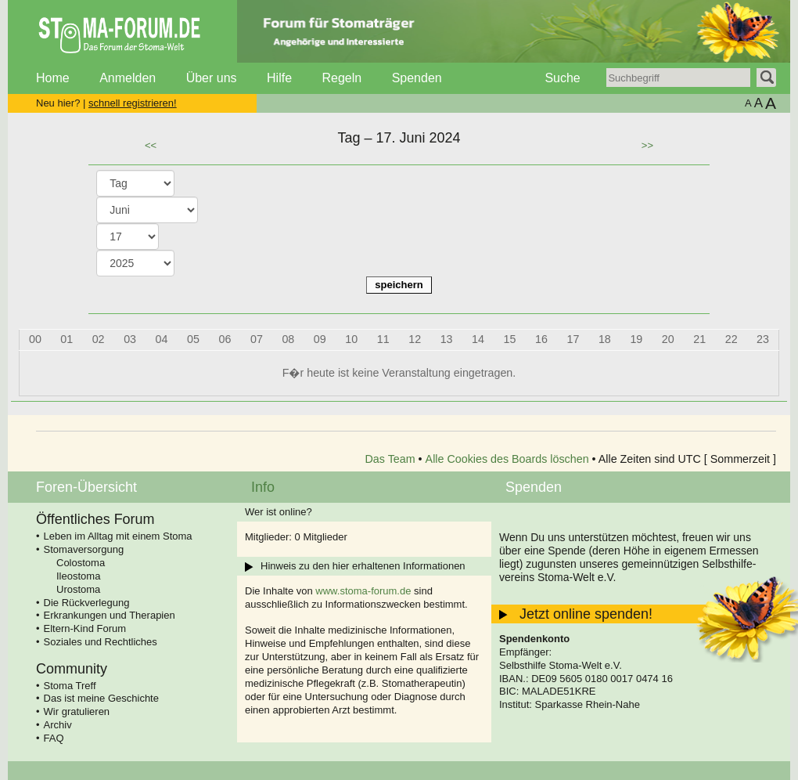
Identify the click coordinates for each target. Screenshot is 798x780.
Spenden (417, 78)
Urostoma (78, 589)
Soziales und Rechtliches (100, 642)
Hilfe (279, 78)
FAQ (54, 738)
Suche (562, 78)
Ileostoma (78, 576)
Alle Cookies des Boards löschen (507, 459)
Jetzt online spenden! (585, 614)
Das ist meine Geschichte (101, 698)
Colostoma (80, 563)
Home (53, 78)
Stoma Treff (70, 686)
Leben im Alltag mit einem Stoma (118, 536)
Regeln (341, 78)
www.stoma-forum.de (363, 591)
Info (263, 487)
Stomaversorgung (84, 549)
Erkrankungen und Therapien (109, 615)
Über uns (211, 78)
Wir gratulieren (77, 711)
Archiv (58, 725)
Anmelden (127, 78)
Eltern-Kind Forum (85, 628)
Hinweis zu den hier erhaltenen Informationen (363, 566)
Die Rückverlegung (87, 602)
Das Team (390, 459)
